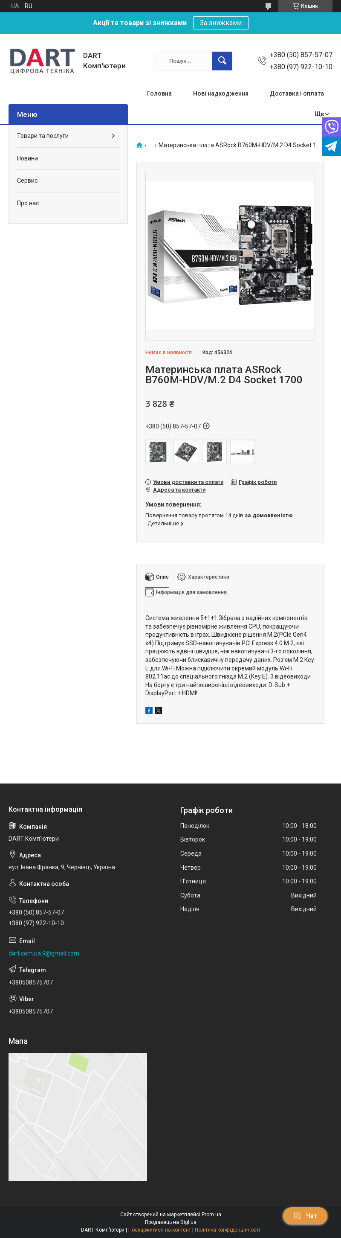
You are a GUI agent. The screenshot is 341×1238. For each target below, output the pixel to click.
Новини (27, 158)
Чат (305, 1216)
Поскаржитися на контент (159, 1230)
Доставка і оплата (297, 93)
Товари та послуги (43, 135)
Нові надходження (221, 93)
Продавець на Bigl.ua (171, 1222)
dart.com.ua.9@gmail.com (44, 953)
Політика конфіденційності (227, 1230)
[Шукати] (222, 61)
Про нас (28, 203)
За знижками (221, 23)
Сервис (27, 180)
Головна (159, 93)
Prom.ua (211, 1215)
